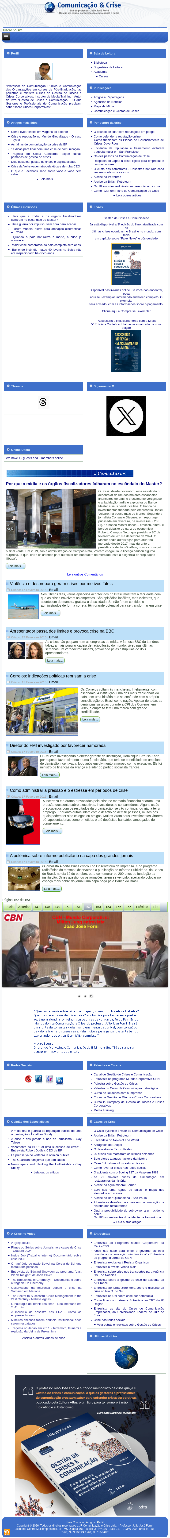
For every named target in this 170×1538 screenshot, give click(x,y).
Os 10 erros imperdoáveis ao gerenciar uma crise (127, 186)
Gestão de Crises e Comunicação (126, 218)
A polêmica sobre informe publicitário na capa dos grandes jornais (71, 855)
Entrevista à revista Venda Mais (115, 1267)
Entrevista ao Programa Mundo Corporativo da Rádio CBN (129, 1244)
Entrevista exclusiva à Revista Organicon (121, 1262)
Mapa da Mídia (104, 106)
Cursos (104, 76)
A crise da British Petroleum (112, 181)
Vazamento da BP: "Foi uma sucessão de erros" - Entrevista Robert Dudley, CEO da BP (46, 1148)
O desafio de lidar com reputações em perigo (124, 132)
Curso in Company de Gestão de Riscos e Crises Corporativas (129, 1103)
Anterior (24, 907)
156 (128, 907)
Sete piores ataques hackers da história (120, 1158)
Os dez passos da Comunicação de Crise (122, 156)
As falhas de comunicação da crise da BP (39, 144)
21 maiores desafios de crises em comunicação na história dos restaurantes (129, 1204)
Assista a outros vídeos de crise (43, 1338)
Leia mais (46, 179)
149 (57, 907)
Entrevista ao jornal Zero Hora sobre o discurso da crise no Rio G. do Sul (129, 1289)
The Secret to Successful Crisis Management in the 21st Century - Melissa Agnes (46, 1297)
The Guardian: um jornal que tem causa (38, 1160)
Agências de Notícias (108, 102)
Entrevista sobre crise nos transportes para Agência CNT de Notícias (129, 1273)
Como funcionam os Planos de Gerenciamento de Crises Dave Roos (129, 141)
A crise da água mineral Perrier (115, 1185)
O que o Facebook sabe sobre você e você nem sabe (46, 172)
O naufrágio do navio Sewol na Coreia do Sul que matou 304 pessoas (46, 1265)
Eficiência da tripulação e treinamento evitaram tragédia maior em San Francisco (129, 149)
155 (118, 907)
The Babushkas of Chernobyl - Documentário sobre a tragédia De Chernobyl (46, 1281)
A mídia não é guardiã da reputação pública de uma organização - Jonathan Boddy (46, 1132)
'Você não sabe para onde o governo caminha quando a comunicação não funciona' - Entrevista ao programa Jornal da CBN (129, 1254)
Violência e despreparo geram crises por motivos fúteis (61, 583)
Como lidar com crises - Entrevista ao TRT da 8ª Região (129, 1302)
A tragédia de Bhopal (108, 1145)
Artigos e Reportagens (109, 97)
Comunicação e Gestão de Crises (116, 111)
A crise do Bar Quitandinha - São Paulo (120, 1198)
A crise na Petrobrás (107, 177)
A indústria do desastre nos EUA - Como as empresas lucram (46, 1313)
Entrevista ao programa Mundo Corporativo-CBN (127, 1079)
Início (9, 907)
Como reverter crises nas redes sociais (120, 1167)
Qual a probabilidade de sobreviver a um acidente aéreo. (129, 1212)
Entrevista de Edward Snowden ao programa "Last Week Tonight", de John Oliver (46, 1273)
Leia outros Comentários (85, 574)
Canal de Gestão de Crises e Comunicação (123, 1074)
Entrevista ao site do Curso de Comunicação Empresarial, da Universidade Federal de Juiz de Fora (129, 1312)
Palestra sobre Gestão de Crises (116, 1083)
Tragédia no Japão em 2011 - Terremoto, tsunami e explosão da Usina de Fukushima (46, 1329)
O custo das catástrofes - (112, 169)
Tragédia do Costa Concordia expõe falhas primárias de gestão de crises (46, 155)
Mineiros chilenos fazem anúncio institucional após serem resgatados (46, 1321)
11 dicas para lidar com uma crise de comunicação (45, 149)
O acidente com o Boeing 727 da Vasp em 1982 (126, 1172)
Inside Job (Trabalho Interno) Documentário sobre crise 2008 (46, 1257)
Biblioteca (100, 62)
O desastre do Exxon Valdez (113, 1149)
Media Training (104, 1110)
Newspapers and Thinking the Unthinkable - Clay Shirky (46, 1165)
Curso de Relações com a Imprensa (118, 1093)
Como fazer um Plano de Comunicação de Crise (126, 190)
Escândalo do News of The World (116, 1140)
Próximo (142, 907)
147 (37, 907)
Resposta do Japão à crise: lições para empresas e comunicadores (129, 162)
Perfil (100, 1522)
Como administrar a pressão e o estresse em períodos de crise (69, 790)
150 (67, 907)
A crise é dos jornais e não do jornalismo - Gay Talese (46, 1140)
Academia (100, 71)
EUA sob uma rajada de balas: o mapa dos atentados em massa (129, 1191)
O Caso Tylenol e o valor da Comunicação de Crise (128, 1131)
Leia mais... (15, 566)
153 (98, 907)
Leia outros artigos (128, 195)
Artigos (90, 1522)
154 (108, 907)
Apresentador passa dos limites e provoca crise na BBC (62, 631)
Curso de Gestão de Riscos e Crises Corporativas (127, 1097)
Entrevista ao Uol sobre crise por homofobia (123, 1296)
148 (47, 907)
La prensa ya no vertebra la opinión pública (40, 1155)
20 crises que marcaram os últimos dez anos (124, 1154)
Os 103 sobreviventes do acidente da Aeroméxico (127, 1217)
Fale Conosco (75, 1522)
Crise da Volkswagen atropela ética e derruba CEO (45, 166)
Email (53, 590)
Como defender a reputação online (117, 136)
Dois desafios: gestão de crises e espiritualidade (43, 161)
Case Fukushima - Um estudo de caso (120, 1163)
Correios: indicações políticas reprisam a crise (53, 676)
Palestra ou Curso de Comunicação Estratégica (126, 1088)
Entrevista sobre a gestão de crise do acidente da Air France (129, 1281)
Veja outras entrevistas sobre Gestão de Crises (129, 1324)
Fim (155, 907)
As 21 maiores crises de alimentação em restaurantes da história (129, 1178)
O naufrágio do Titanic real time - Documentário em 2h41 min (46, 1305)
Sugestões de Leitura (108, 67)
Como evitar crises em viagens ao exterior (39, 132)
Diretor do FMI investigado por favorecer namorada (58, 745)
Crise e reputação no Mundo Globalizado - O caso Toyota (46, 138)
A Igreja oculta (20, 1243)
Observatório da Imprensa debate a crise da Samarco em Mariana (46, 1289)
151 (77, 907)
